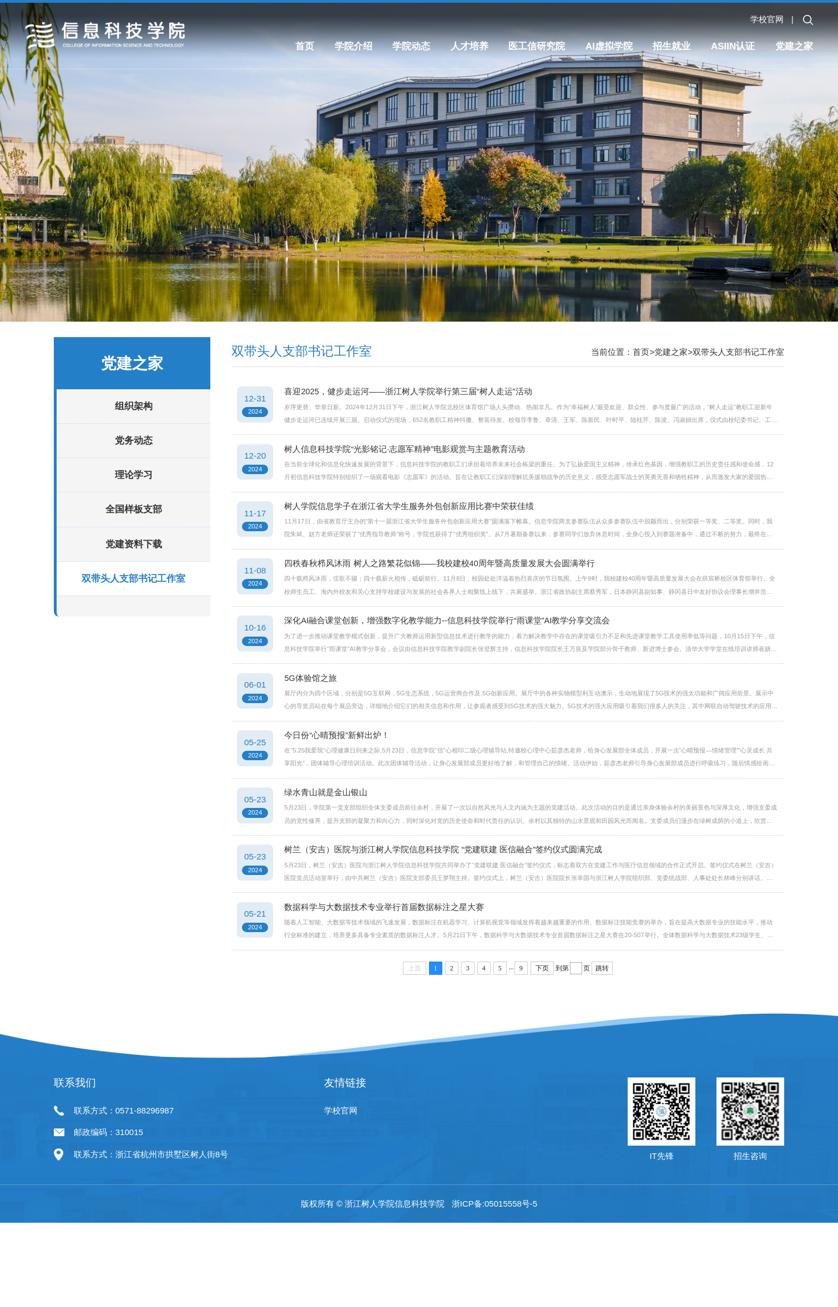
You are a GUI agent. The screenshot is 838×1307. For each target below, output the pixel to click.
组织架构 (134, 442)
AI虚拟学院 (609, 47)
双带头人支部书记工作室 (133, 614)
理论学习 (134, 511)
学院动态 (411, 47)
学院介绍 (353, 47)
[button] (808, 20)
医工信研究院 (536, 47)
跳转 (602, 1088)
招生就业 (671, 47)
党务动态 (134, 476)
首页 (304, 47)
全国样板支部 (133, 545)
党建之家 (794, 47)
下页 (542, 1088)
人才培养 (469, 47)
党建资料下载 (133, 579)
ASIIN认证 (733, 47)
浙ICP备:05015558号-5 (494, 1288)
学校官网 (767, 19)
